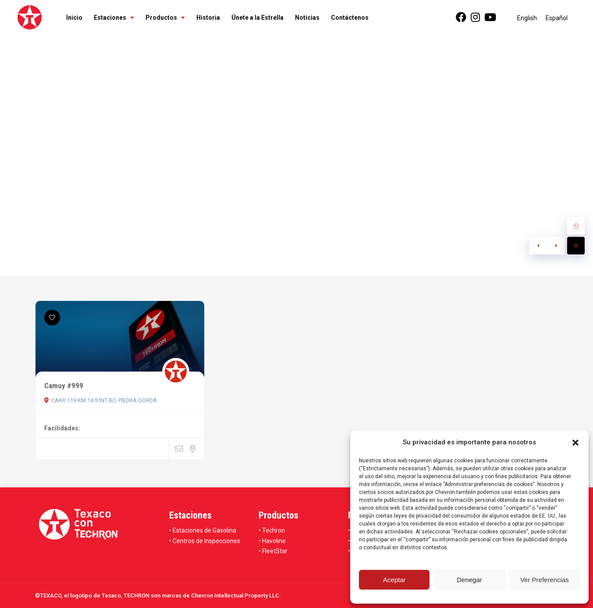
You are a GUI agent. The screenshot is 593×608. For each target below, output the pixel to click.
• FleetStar (273, 550)
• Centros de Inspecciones (204, 540)
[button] (575, 442)
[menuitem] (527, 18)
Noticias (307, 17)
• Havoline (272, 540)
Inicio (74, 17)
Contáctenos (350, 17)
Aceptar (394, 579)
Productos (165, 17)
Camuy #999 (63, 385)
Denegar (469, 579)
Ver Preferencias (544, 579)
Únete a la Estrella (257, 17)
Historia (208, 17)
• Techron (272, 530)
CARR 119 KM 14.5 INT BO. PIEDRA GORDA (100, 400)
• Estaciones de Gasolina (202, 530)
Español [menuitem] (557, 17)
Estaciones (114, 17)
